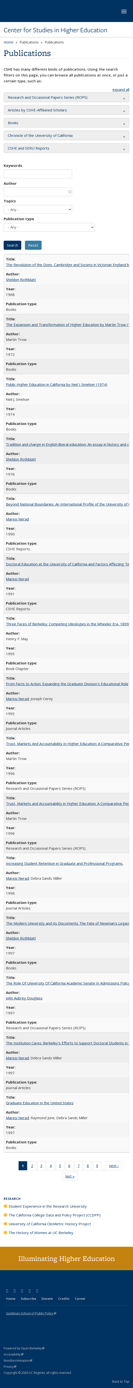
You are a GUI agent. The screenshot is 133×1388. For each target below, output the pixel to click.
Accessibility (13, 1354)
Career (80, 1298)
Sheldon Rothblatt (21, 279)
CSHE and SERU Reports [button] (28, 148)
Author (10, 183)
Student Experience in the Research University (48, 1206)
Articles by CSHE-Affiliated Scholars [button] (37, 110)
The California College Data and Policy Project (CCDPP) (54, 1215)
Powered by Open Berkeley (24, 1348)
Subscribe (28, 1298)
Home (8, 42)
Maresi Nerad (17, 519)
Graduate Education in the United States (40, 1102)
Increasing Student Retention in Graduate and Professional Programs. (64, 863)
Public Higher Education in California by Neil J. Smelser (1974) (56, 384)
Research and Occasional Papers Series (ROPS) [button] (48, 97)
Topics (10, 200)
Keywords (13, 165)
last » (72, 1177)
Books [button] (13, 122)
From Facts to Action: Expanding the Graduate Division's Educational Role (67, 683)
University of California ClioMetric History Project (50, 1223)
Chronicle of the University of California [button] (40, 135)
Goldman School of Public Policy (31, 1313)
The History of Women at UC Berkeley (41, 1232)
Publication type (19, 218)
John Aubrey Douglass (24, 998)
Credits (63, 1298)
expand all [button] (120, 89)
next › (115, 1166)
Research (12, 1199)
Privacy (10, 1367)
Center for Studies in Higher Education (55, 30)
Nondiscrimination (18, 1360)
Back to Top (120, 1381)
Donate (47, 1298)
